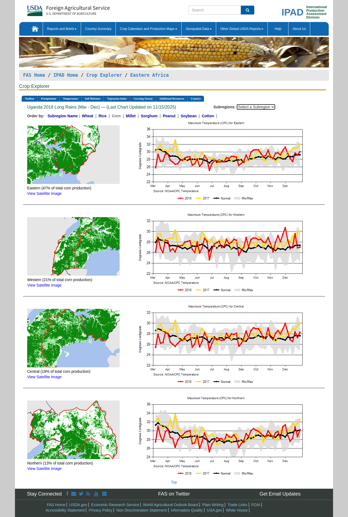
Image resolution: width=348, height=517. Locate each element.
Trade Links (237, 505)
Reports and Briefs (62, 29)
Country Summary (98, 29)
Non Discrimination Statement (141, 510)
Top (174, 482)
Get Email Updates (279, 494)
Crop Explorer (104, 75)
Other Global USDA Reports (241, 29)
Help (278, 29)
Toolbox (29, 98)
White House (237, 510)
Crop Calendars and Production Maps (148, 29)
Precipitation (48, 98)
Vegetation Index (117, 98)
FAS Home (34, 75)
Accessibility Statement (65, 510)
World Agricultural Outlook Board (170, 505)
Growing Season (143, 98)
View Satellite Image (44, 193)
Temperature (70, 98)
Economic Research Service (115, 505)
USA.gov (214, 510)
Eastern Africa (149, 75)
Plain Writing (212, 505)
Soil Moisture (92, 98)
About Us (299, 29)
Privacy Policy (100, 510)
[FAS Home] (54, 8)
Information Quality (187, 510)
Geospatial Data (199, 29)
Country (196, 98)
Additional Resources (171, 98)
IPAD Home (65, 75)
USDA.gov (78, 505)
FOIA (255, 505)
